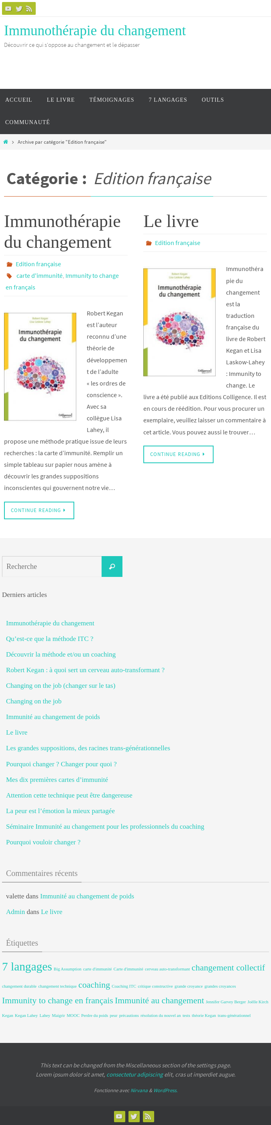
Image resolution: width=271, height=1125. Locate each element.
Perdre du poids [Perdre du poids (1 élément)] (94, 1014)
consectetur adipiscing (134, 1073)
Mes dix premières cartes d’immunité (57, 778)
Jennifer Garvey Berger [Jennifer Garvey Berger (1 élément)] (226, 1000)
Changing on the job (33, 700)
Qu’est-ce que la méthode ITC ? (50, 637)
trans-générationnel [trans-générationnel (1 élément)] (234, 1014)
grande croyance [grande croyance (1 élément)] (189, 985)
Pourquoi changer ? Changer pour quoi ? (61, 763)
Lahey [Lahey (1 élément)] (44, 1014)
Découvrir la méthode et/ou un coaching (61, 653)
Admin (15, 910)
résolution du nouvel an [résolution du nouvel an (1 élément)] (161, 1014)
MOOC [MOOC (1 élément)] (73, 1014)
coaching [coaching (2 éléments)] (94, 983)
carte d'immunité (39, 275)
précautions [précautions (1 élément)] (129, 1014)
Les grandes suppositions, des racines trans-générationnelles (88, 747)
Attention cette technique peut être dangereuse (69, 794)
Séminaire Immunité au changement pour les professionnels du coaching (105, 825)
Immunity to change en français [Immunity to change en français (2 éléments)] (57, 999)
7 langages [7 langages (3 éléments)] (27, 965)
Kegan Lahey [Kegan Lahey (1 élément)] (26, 1014)
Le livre (171, 221)
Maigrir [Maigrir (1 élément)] (58, 1014)
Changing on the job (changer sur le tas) (60, 684)
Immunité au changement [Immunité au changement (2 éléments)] (159, 999)
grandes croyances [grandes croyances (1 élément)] (220, 985)
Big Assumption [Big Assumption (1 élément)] (68, 968)
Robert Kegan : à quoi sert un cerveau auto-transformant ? (85, 669)
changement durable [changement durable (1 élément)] (19, 985)
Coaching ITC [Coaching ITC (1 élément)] (124, 985)
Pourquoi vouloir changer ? (43, 841)
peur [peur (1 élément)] (114, 1014)
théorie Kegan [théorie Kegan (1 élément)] (204, 1014)
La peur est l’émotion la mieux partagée (60, 810)
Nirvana (139, 1089)
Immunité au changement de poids (53, 715)
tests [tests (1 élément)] (186, 1014)
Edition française (38, 264)
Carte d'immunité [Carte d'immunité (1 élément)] (128, 968)
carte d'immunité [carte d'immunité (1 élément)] (97, 968)
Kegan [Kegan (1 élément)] (7, 1014)
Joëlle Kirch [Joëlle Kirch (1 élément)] (258, 1000)
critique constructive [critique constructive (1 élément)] (155, 985)
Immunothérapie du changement (95, 30)
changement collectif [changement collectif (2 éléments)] (228, 966)
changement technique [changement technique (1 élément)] (57, 985)
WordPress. (165, 1089)
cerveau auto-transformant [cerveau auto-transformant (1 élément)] (167, 968)
